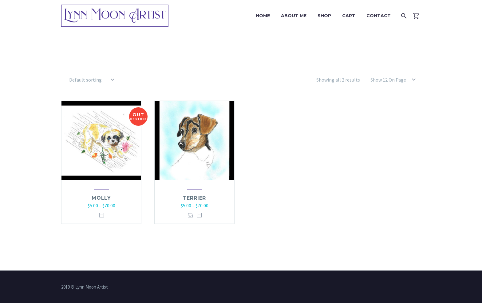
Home (263, 15)
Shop (324, 15)
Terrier (194, 198)
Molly (101, 198)
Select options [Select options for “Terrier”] (190, 215)
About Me (293, 15)
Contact (378, 15)
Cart (348, 15)
